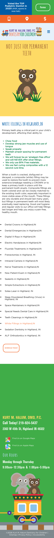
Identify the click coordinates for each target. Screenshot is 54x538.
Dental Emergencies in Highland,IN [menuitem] (23, 230)
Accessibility (39, 535)
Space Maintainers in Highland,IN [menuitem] (22, 305)
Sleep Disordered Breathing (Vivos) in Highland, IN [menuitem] (25, 298)
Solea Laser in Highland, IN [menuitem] (19, 291)
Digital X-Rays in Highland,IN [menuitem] (20, 236)
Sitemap (13, 535)
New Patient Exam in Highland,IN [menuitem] (22, 273)
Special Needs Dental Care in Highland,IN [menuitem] (26, 311)
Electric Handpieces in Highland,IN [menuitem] (23, 242)
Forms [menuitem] (43, 7)
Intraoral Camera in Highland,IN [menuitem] (21, 261)
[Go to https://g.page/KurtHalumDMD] (27, 18)
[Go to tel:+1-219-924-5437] (9, 18)
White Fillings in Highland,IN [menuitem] (20, 323)
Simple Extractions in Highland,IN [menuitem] (22, 285)
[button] (16, 7)
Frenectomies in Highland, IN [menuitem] (20, 255)
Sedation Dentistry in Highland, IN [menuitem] (23, 329)
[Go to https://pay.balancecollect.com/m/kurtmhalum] (45, 18)
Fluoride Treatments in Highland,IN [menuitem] (23, 249)
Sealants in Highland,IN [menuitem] (17, 279)
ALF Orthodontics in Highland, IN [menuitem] (22, 335)
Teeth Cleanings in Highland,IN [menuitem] (21, 317)
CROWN (38, 182)
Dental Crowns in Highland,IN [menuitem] (20, 224)
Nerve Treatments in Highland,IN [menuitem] (22, 267)
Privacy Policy (24, 535)
